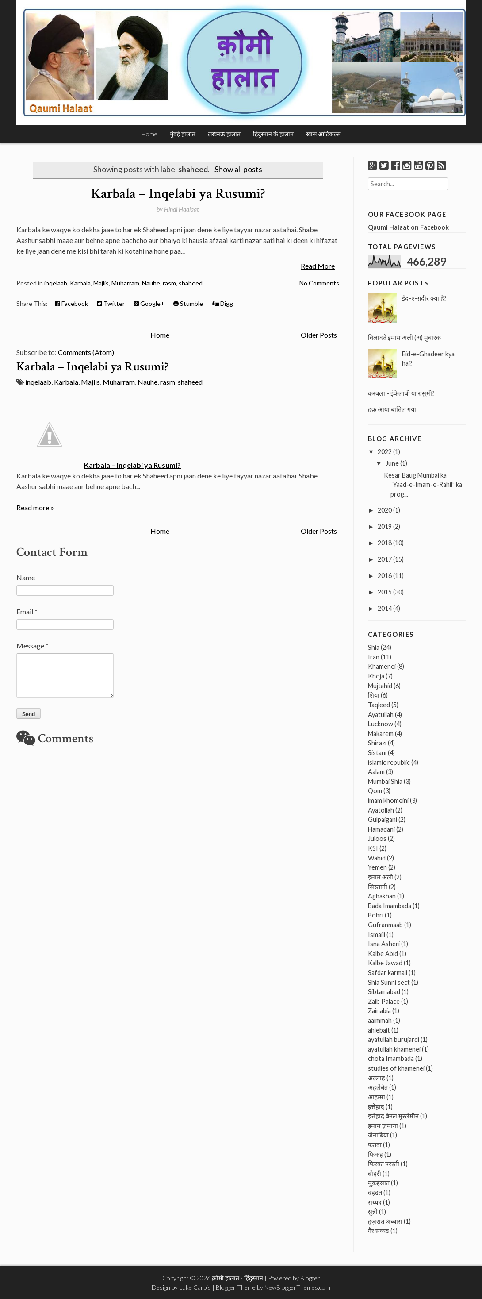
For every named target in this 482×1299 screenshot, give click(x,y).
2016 (385, 575)
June (392, 463)
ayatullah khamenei (394, 1049)
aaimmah (380, 1020)
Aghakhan (382, 896)
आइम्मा (376, 1097)
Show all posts (238, 169)
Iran (373, 657)
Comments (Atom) (86, 352)
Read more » (35, 507)
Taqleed (379, 705)
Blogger (310, 1278)
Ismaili (376, 934)
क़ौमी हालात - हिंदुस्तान (237, 1278)
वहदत (375, 1192)
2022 (385, 451)
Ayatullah (381, 714)
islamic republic (389, 762)
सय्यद (375, 1202)
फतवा (375, 1145)
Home (149, 134)
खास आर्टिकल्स (323, 134)
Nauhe (151, 283)
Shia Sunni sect (389, 982)
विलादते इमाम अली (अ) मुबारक (404, 337)
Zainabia (379, 1010)
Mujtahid (380, 686)
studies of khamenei (396, 1068)
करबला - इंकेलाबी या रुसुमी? (401, 393)
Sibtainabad (384, 991)
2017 (385, 559)
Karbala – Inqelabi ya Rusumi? (178, 194)
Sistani (377, 752)
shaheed (191, 283)
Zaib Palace (384, 1001)
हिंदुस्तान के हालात (273, 134)
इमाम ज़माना (383, 1125)
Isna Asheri (384, 944)
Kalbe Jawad (385, 963)
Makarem (381, 733)
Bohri (375, 915)
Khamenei (382, 666)
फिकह (375, 1154)
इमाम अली (380, 877)
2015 (385, 592)
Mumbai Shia (385, 781)
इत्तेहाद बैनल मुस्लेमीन (393, 1116)
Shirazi (377, 743)
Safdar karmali (387, 972)
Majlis (101, 283)
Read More (318, 266)
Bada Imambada (389, 906)
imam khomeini (388, 800)
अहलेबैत (378, 1087)
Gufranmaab (385, 925)
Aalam (376, 771)
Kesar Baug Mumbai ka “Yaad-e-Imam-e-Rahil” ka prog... (423, 484)
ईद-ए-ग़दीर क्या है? (424, 298)
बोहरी (374, 1173)
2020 (385, 510)
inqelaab (55, 283)
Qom (375, 790)
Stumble (188, 303)
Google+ (149, 303)
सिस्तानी (377, 886)
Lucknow (380, 724)
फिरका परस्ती (383, 1164)
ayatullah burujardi (393, 1039)
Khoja (376, 676)
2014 (385, 608)
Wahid (377, 858)
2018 (385, 543)
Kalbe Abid (383, 953)
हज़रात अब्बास (385, 1221)
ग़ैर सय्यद (378, 1230)
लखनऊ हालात (224, 134)
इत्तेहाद (376, 1106)
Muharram (125, 283)
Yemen (377, 867)
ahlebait (379, 1030)
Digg (222, 303)
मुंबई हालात (182, 134)
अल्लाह (376, 1078)
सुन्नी (373, 1211)
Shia (373, 647)
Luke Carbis (195, 1287)
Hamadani (381, 829)
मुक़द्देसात (379, 1183)
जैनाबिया (378, 1135)
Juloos (377, 838)
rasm (169, 283)
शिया (373, 695)
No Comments (319, 283)
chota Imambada (391, 1058)
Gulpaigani (382, 819)
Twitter (111, 303)
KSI (373, 848)
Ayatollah (381, 810)
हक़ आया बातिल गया (392, 409)
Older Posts (319, 335)
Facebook (71, 303)
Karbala (80, 283)
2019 (385, 526)
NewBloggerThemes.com (297, 1287)
